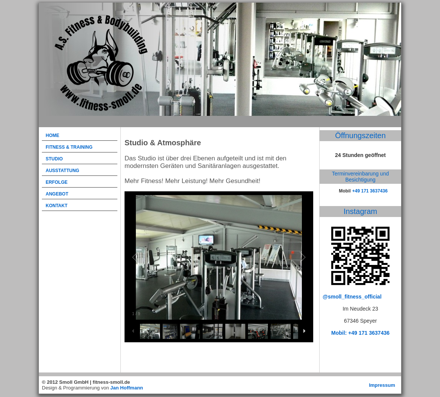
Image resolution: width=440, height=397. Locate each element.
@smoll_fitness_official (352, 297)
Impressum (382, 385)
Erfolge (57, 182)
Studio (54, 159)
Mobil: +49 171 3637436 (360, 333)
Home (52, 135)
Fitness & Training (69, 147)
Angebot (57, 194)
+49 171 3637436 (370, 191)
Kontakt (57, 205)
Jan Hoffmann (126, 388)
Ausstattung (62, 170)
